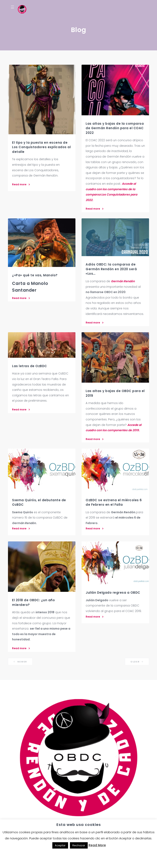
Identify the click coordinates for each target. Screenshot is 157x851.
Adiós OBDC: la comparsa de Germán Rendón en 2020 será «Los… (111, 269)
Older (137, 661)
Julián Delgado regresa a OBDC (113, 592)
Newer (20, 661)
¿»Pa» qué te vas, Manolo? (35, 275)
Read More (97, 845)
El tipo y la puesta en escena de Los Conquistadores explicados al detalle (41, 147)
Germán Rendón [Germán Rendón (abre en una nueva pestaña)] (123, 281)
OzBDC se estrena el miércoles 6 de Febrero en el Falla (114, 502)
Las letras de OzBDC (29, 366)
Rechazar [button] (78, 845)
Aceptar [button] (60, 845)
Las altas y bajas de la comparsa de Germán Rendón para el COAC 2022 (115, 128)
